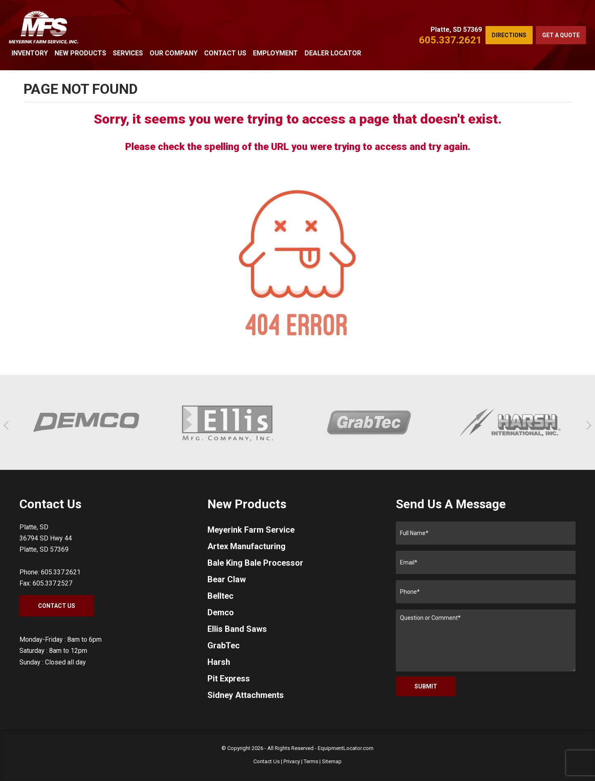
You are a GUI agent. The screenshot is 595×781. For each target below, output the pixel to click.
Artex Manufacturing (246, 546)
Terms (311, 761)
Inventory (30, 53)
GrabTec (223, 645)
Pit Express (228, 678)
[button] (8, 425)
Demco (220, 612)
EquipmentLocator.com (346, 748)
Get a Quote (561, 35)
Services (128, 53)
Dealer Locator (333, 53)
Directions (509, 35)
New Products (80, 53)
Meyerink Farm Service (251, 530)
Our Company (174, 53)
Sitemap (332, 761)
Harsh (218, 662)
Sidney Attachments (245, 695)
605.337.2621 (450, 40)
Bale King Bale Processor (255, 563)
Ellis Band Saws (237, 629)
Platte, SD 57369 (456, 29)
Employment (275, 53)
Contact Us (225, 53)
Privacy (291, 761)
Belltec (220, 596)
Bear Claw (226, 579)
